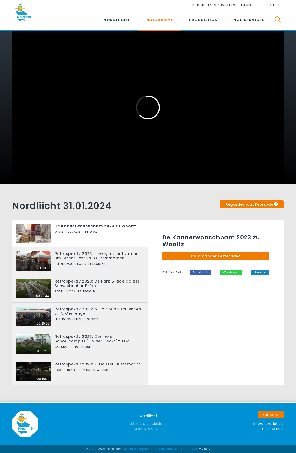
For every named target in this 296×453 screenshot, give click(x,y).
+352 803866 (272, 429)
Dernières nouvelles (213, 5)
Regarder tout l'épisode (249, 204)
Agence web (188, 449)
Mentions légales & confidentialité (150, 449)
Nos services (249, 19)
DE (272, 4)
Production (203, 19)
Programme (159, 19)
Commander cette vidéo (216, 256)
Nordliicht (117, 19)
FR (280, 4)
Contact (270, 414)
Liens (246, 5)
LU (264, 4)
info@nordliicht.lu (268, 423)
